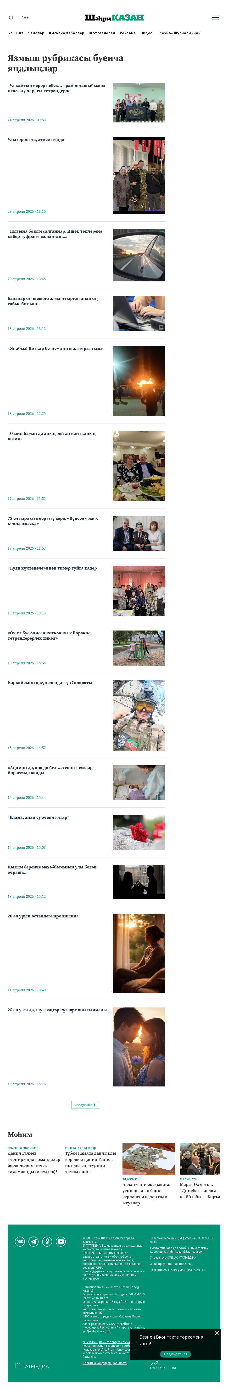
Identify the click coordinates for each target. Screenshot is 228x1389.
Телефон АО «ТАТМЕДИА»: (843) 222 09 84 (177, 1270)
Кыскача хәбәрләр (66, 33)
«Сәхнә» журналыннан (179, 33)
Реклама (128, 33)
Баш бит (15, 33)
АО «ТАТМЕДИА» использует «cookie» (108, 1342)
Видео (147, 33)
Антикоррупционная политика (171, 1264)
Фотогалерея (102, 33)
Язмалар (36, 33)
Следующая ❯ (85, 1105)
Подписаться (175, 1354)
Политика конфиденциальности (105, 1363)
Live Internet (158, 1364)
